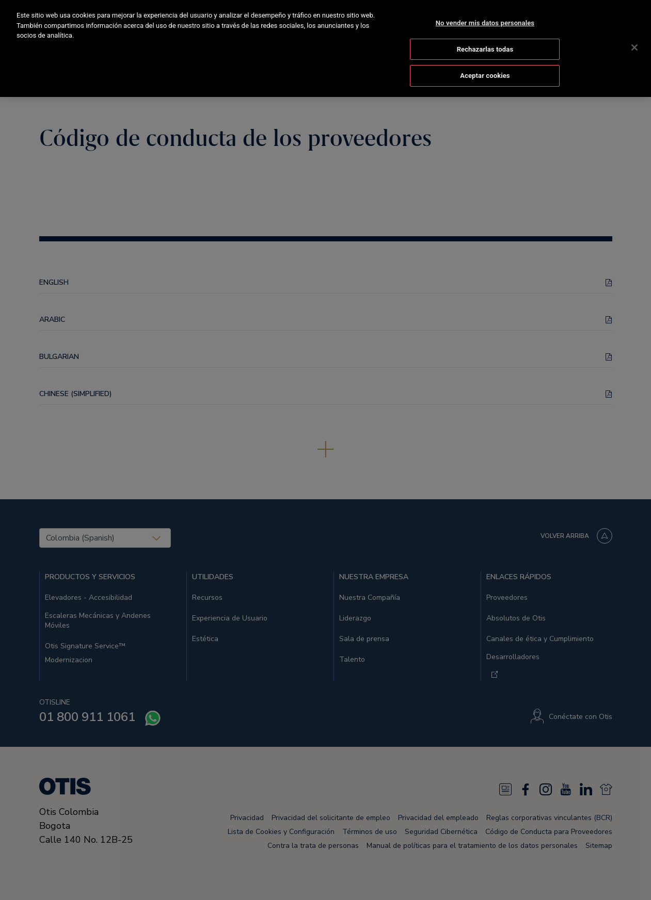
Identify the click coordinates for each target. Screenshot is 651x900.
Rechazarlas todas (485, 47)
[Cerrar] (634, 45)
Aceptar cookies (485, 74)
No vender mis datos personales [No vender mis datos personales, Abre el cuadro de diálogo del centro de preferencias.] (485, 21)
